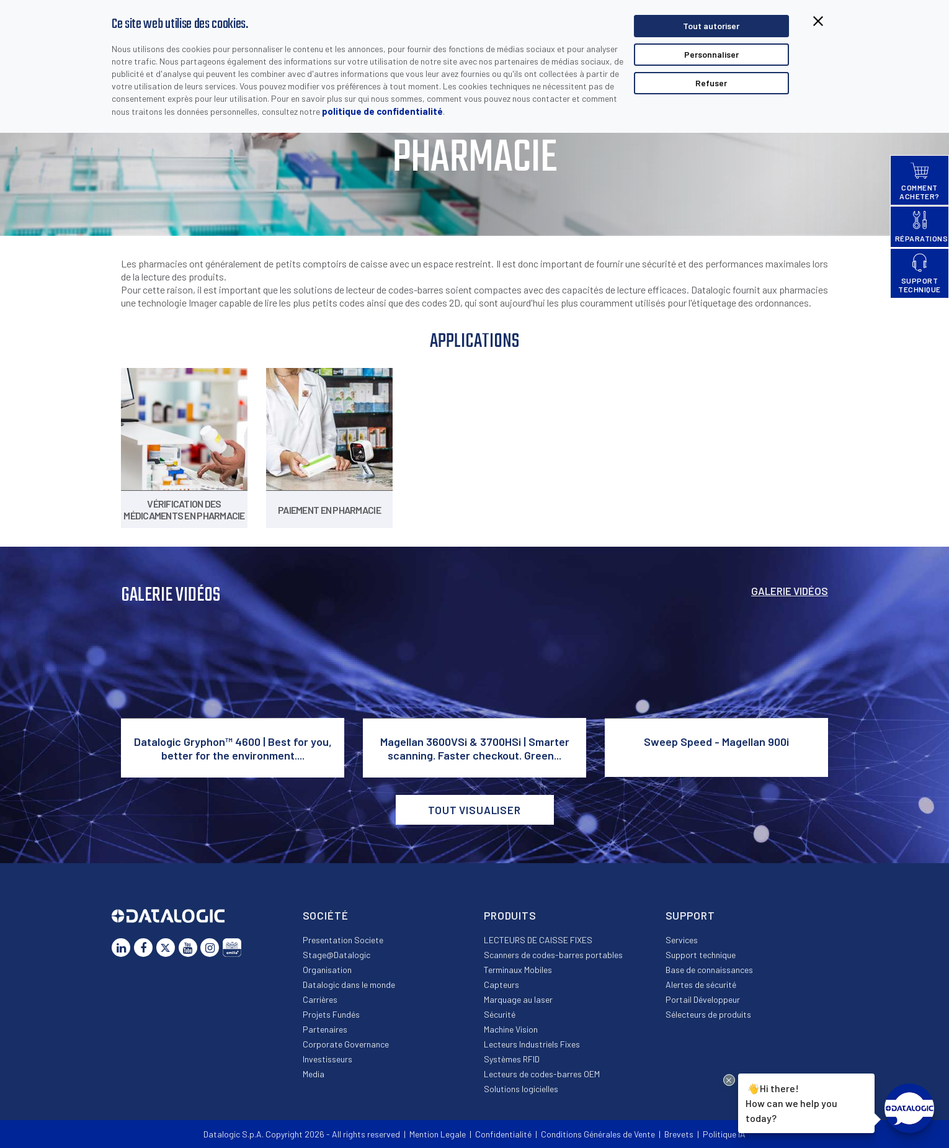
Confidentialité (503, 1134)
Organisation (327, 969)
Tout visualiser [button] (474, 810)
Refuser (711, 83)
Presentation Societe (343, 940)
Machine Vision (511, 1029)
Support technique (701, 954)
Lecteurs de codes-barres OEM (542, 1074)
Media (313, 1074)
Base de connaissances (709, 969)
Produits (510, 915)
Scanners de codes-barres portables (553, 954)
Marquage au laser (518, 999)
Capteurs (501, 984)
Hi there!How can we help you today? (791, 1102)
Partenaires (325, 1029)
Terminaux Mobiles (518, 969)
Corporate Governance (346, 1044)
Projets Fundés (331, 1014)
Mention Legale (437, 1134)
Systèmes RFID (512, 1059)
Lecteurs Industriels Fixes (532, 1044)
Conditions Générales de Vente (598, 1134)
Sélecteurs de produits (708, 1014)
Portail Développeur (703, 999)
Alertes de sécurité (701, 984)
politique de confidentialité (382, 111)
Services (682, 940)
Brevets (678, 1134)
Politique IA (724, 1134)
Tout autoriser (711, 25)
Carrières (320, 999)
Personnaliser (711, 54)
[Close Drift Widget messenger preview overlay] (729, 1080)
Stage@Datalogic (336, 954)
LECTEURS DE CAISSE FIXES (538, 940)
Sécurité (499, 1014)
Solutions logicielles (521, 1088)
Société (326, 915)
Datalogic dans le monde (349, 984)
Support (690, 915)
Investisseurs (327, 1059)
